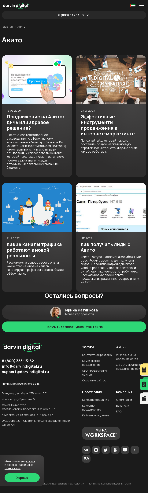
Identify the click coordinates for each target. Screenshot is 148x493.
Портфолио (92, 392)
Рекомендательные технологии (62, 483)
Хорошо (22, 478)
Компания (124, 392)
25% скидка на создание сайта (127, 357)
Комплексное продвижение (91, 363)
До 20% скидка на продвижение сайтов (130, 367)
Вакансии (122, 406)
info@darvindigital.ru (22, 366)
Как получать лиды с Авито (105, 247)
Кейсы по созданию (95, 400)
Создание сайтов (94, 380)
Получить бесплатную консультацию (74, 327)
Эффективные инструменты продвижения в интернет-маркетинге (108, 125)
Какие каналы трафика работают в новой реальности (34, 250)
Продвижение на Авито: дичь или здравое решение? (35, 122)
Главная (7, 26)
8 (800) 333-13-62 (71, 15)
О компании (124, 400)
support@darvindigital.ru (25, 372)
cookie (30, 461)
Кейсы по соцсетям (95, 415)
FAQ (118, 411)
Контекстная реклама (97, 355)
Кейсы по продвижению (91, 407)
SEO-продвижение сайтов (94, 373)
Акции (121, 347)
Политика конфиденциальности (109, 483)
